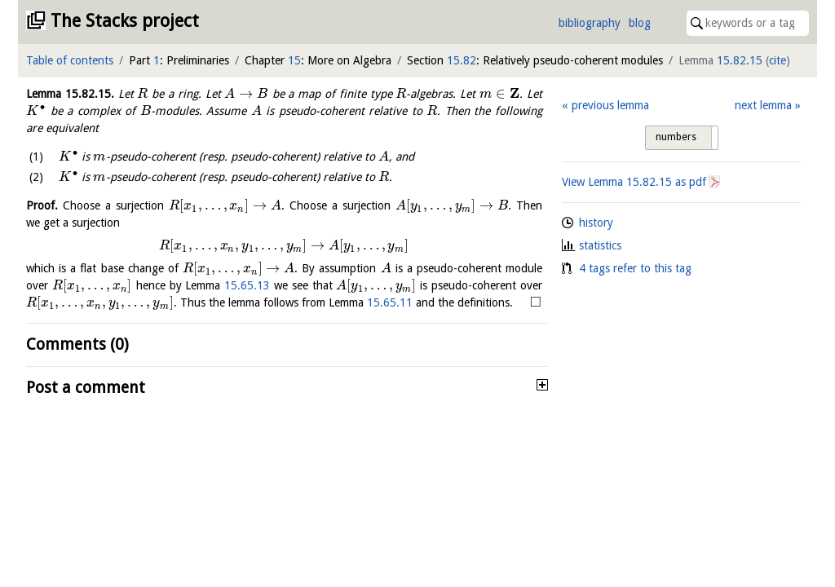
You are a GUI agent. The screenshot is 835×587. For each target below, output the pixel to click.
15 (294, 60)
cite (777, 60)
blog (640, 22)
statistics (600, 245)
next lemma (763, 105)
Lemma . (70, 93)
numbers (676, 137)
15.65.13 (247, 285)
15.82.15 (739, 60)
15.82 (461, 60)
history (596, 222)
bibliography (590, 22)
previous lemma (610, 105)
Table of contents (69, 60)
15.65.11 (390, 302)
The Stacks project (125, 21)
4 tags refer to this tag (635, 268)
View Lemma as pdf (634, 181)
